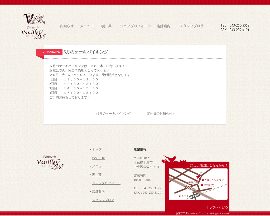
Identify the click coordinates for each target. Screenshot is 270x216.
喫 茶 (97, 175)
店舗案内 (98, 191)
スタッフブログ (103, 200)
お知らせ (98, 158)
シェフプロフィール (106, 183)
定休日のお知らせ (159, 113)
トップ (97, 149)
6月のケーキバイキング (114, 113)
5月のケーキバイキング (86, 52)
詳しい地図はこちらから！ (209, 165)
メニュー (98, 166)
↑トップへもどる (216, 207)
